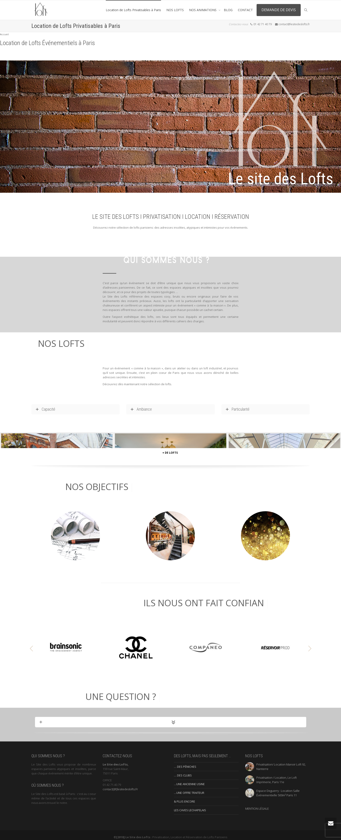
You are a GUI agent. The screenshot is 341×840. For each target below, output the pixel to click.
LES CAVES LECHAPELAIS (190, 806)
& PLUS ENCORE (184, 797)
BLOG (228, 10)
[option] (66, 643)
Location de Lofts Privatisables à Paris (133, 10)
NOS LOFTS (175, 10)
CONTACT (245, 10)
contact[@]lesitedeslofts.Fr (120, 785)
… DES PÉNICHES (185, 763)
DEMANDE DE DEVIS (278, 9)
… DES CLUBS (183, 771)
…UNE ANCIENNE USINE (189, 780)
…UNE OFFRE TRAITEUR (189, 789)
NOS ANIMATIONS (203, 10)
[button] (31, 644)
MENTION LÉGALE (257, 805)
